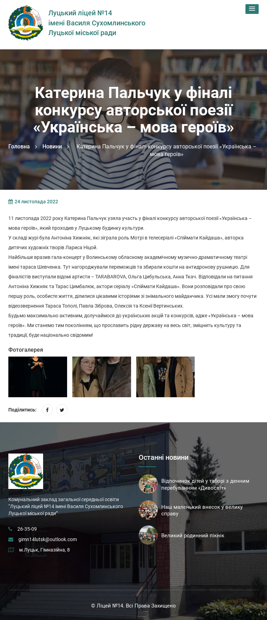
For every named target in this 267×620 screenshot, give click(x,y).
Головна (19, 146)
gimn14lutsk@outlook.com (47, 539)
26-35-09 (27, 529)
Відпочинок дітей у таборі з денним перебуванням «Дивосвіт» (205, 484)
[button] (252, 9)
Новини (52, 146)
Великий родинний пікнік (192, 535)
